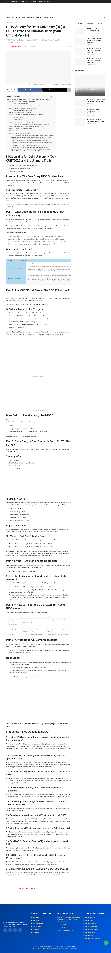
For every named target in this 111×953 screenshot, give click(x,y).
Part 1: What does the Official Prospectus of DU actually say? (26, 105)
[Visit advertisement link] (38, 881)
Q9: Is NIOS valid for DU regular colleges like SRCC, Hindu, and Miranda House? (33, 149)
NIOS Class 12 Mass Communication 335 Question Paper (93, 111)
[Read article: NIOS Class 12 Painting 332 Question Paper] (90, 85)
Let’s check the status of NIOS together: (23, 110)
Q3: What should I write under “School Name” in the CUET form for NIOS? (31, 138)
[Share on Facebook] (30, 90)
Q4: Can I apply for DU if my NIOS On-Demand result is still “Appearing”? (31, 140)
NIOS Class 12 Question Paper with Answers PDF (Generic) (94, 50)
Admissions (30, 17)
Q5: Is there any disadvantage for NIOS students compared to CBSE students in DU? (34, 142)
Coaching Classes (42, 17)
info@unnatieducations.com (65, 930)
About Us (8, 1)
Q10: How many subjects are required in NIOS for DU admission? (30, 150)
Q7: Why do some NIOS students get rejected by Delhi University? (30, 145)
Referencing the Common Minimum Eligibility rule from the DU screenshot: (31, 124)
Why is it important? (18, 119)
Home (8, 17)
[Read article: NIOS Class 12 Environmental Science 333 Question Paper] (80, 102)
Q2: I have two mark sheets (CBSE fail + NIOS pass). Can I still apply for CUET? (32, 137)
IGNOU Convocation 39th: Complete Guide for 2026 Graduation (94, 40)
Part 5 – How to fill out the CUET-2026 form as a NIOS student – (27, 126)
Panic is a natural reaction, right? (21, 103)
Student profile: (17, 116)
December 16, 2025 (30, 46)
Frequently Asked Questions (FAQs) (21, 133)
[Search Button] (104, 17)
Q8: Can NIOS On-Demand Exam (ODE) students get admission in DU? (30, 147)
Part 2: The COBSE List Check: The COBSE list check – (25, 108)
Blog (51, 17)
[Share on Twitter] (54, 90)
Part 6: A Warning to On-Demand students (21, 128)
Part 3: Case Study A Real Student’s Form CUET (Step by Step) (27, 114)
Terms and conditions (30, 1)
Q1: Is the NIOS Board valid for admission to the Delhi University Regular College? (33, 135)
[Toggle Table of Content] (52, 97)
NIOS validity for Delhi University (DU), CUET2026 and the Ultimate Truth (29, 99)
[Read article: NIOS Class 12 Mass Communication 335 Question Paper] (80, 112)
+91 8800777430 (62, 927)
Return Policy (46, 1)
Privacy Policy (14, 1)
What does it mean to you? (20, 106)
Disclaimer (21, 1)
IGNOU (18, 17)
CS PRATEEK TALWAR (16, 46)
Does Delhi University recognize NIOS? (21, 112)
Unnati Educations (14, 22)
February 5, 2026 (80, 94)
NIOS (13, 17)
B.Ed (23, 17)
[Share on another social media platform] (69, 90)
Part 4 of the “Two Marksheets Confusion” (22, 123)
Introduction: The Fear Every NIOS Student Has (23, 101)
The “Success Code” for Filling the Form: (23, 121)
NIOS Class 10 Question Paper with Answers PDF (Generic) (94, 60)
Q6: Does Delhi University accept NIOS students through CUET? (29, 144)
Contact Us (39, 1)
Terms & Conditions (58, 948)
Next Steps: (14, 130)
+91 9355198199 (62, 924)
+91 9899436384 (62, 922)
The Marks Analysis (18, 117)
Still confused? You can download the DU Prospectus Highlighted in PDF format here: (34, 132)
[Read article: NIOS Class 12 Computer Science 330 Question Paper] (80, 122)
